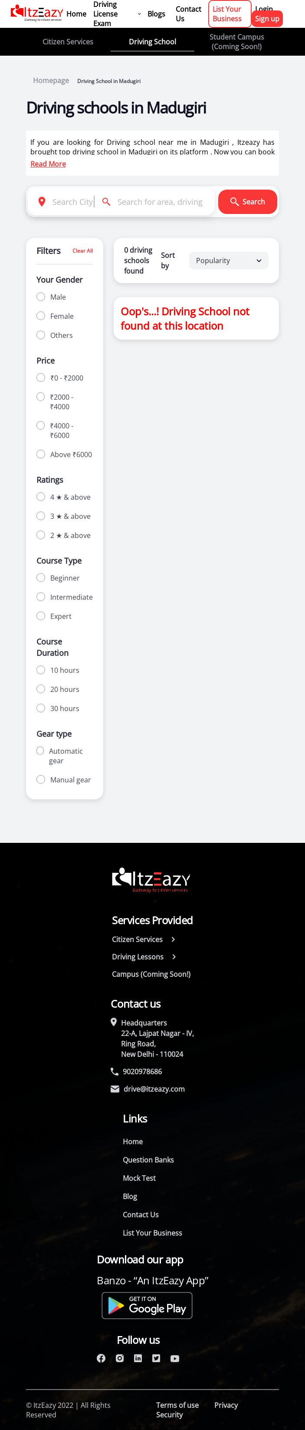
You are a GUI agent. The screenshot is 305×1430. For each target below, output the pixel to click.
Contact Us (188, 13)
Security (169, 1415)
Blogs (156, 14)
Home (76, 14)
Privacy (226, 1405)
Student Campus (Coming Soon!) (237, 41)
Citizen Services (68, 42)
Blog (130, 1196)
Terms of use (177, 1405)
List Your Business (227, 13)
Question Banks (148, 1160)
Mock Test (139, 1178)
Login (264, 9)
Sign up (267, 18)
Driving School (152, 42)
